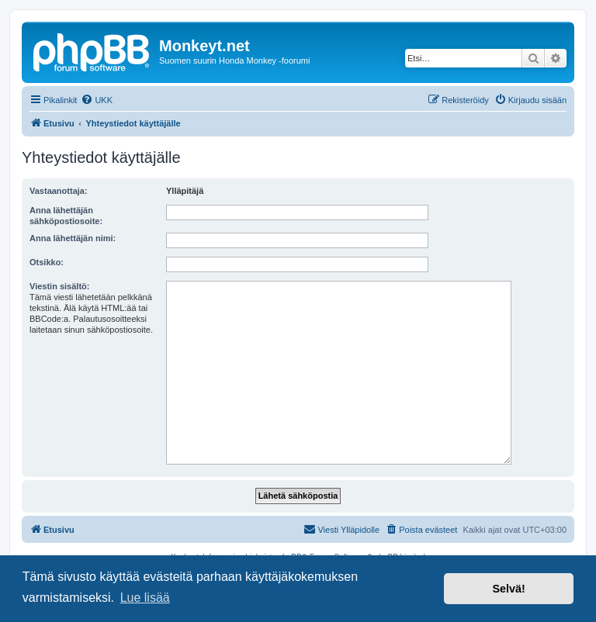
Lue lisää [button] (145, 597)
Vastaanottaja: (58, 190)
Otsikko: (46, 262)
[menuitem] (97, 100)
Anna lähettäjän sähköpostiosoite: (65, 216)
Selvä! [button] (508, 588)
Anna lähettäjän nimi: (72, 238)
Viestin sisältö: (59, 286)
